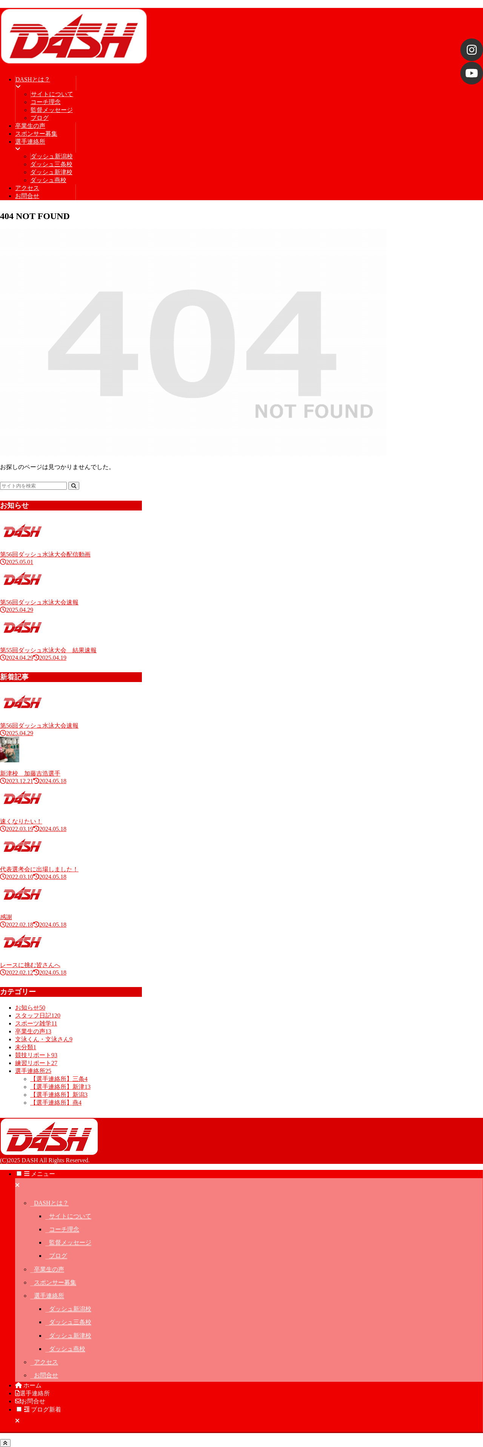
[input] (33, 486)
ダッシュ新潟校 (70, 1309)
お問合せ (46, 1375)
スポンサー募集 (55, 1282)
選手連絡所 (49, 1295)
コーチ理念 (64, 1229)
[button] (73, 486)
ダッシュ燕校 (67, 1349)
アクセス (46, 1362)
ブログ (58, 1255)
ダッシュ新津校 (70, 1335)
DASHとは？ (51, 1203)
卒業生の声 (49, 1269)
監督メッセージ (70, 1242)
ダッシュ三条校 (70, 1322)
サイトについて (70, 1216)
